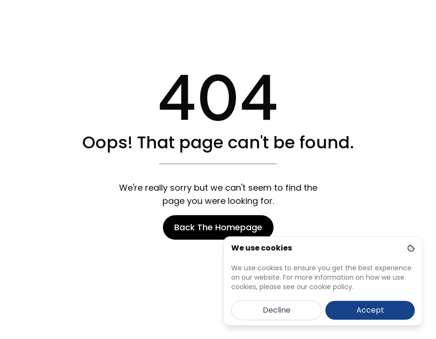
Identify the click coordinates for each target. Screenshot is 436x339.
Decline (277, 310)
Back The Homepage (218, 227)
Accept (370, 310)
